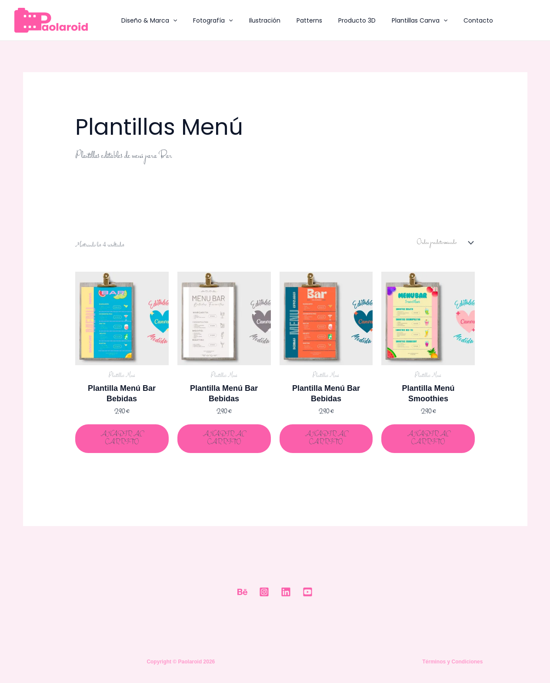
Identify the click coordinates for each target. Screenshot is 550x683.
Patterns (295, 20)
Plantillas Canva (398, 20)
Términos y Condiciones (452, 662)
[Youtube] (308, 592)
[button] (171, 20)
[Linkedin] (286, 592)
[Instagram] (264, 592)
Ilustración (254, 20)
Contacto (453, 20)
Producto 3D (339, 20)
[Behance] (242, 592)
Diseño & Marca (147, 20)
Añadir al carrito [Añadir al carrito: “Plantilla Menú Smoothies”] (428, 438)
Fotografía (207, 20)
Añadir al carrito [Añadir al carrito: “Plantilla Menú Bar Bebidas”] (122, 438)
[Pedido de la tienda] (444, 243)
